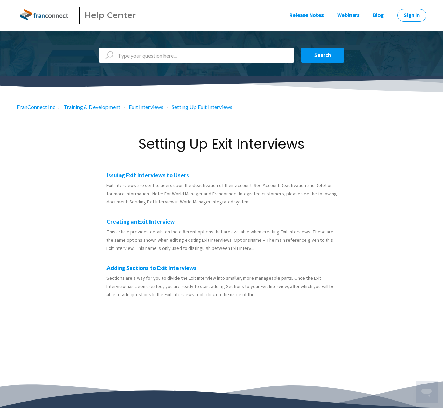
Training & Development (91, 107)
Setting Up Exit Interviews (202, 107)
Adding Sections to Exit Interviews (151, 268)
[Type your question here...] (196, 55)
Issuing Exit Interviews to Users (147, 175)
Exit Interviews (146, 107)
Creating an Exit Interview (140, 221)
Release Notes (306, 15)
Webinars (348, 15)
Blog (378, 15)
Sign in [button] (412, 15)
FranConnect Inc (36, 107)
